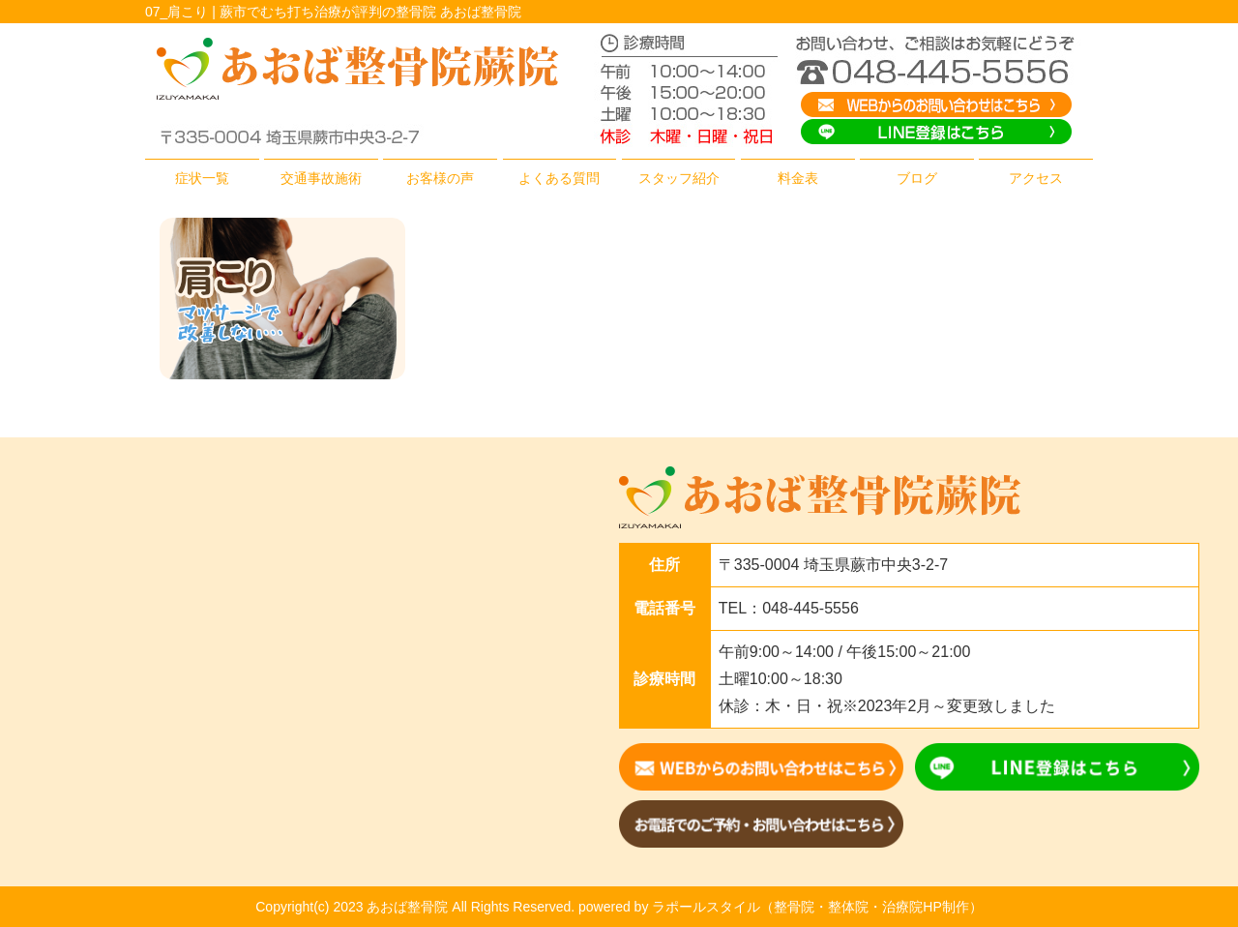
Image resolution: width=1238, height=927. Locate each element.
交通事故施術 (321, 178)
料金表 (798, 178)
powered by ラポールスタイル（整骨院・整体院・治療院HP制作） (780, 906)
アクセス (1036, 178)
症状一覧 (202, 178)
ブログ (917, 178)
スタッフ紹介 (679, 178)
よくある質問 (559, 178)
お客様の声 (440, 178)
